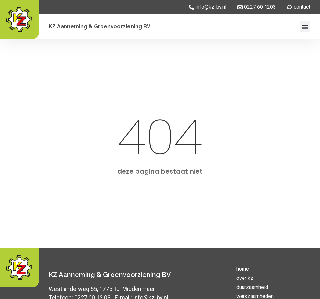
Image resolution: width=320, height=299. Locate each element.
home (242, 269)
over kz (244, 278)
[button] (305, 26)
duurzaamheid (252, 287)
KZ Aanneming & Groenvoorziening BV (99, 26)
